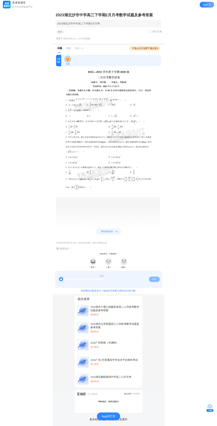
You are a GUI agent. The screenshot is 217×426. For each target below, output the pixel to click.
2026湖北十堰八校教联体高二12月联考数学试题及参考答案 (114, 308)
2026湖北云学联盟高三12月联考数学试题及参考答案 (114, 326)
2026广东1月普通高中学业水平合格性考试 (114, 360)
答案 (68, 48)
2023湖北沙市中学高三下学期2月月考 (78, 23)
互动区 (81, 394)
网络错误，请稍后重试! (108, 401)
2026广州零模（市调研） (104, 342)
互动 (80, 48)
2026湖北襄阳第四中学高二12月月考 (110, 377)
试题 (59, 48)
